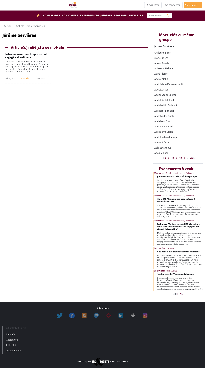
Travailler (136, 15)
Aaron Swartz (161, 63)
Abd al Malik (161, 79)
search (167, 15)
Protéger (120, 15)
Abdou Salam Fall (163, 126)
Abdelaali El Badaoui (165, 105)
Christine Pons (162, 52)
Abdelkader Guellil (164, 116)
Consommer (70, 15)
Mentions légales (84, 362)
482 (191, 158)
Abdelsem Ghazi (163, 121)
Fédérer (106, 15)
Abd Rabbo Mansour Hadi (168, 84)
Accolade (10, 334)
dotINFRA (11, 345)
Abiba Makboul (162, 147)
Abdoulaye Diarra (163, 131)
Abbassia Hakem (163, 68)
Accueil (8, 26)
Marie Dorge (161, 58)
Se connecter (172, 5)
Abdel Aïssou (161, 89)
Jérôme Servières (164, 46)
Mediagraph (12, 339)
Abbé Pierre (161, 73)
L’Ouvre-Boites (13, 350)
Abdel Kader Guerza (165, 95)
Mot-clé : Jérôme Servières (30, 26)
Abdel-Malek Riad (164, 100)
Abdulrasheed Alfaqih (166, 137)
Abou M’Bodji (161, 153)
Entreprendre (89, 15)
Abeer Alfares (161, 142)
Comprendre (51, 15)
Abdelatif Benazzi (164, 110)
